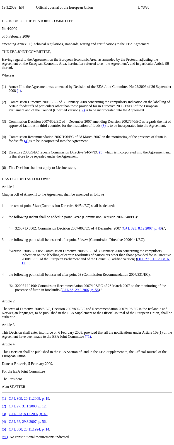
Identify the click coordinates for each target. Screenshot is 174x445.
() (19, 91)
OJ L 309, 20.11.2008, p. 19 (29, 398)
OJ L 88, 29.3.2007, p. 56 (80, 290)
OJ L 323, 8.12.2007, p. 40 (142, 228)
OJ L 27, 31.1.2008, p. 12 (27, 406)
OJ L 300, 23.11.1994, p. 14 (29, 429)
